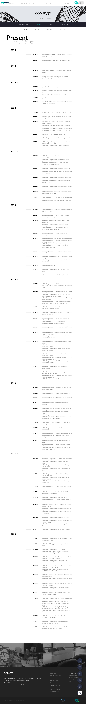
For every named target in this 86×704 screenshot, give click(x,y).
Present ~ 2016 (24, 29)
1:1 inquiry (52, 678)
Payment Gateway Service (55, 675)
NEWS (51, 24)
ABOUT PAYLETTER (23, 24)
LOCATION (65, 24)
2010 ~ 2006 (49, 29)
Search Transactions (54, 680)
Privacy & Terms (72, 673)
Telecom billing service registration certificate (55, 690)
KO (82, 3)
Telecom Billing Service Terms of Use (75, 680)
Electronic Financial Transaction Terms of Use (74, 676)
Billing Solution (53, 673)
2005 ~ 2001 (62, 29)
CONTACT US (76, 2)
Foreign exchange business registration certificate (55, 686)
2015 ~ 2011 (37, 29)
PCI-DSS (52, 683)
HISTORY (39, 24)
